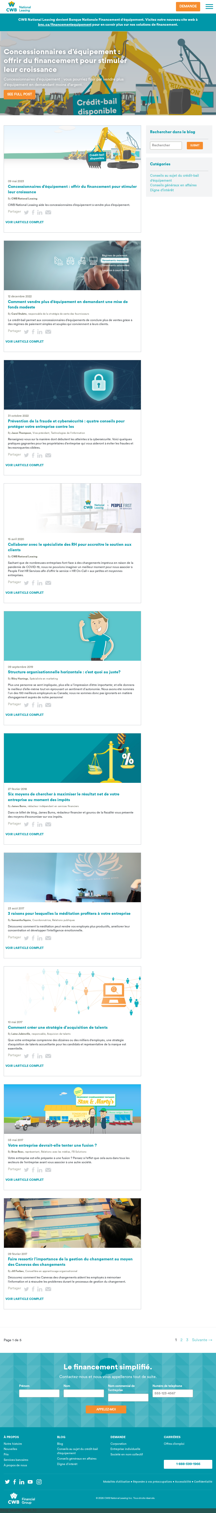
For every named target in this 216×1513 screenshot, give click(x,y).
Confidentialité (203, 1481)
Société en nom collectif (126, 1454)
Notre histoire (13, 1443)
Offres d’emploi (174, 1443)
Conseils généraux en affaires (173, 185)
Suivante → (202, 1340)
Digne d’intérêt (162, 190)
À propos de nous (15, 1465)
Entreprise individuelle (125, 1448)
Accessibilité (183, 1481)
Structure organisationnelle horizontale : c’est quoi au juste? (64, 672)
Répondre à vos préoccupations (152, 1481)
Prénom (24, 1385)
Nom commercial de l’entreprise (121, 1388)
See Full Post (19, 94)
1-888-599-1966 (188, 1464)
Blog (60, 1443)
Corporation (118, 1443)
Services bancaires (16, 1459)
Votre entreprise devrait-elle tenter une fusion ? (52, 1145)
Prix (6, 1454)
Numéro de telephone (167, 1385)
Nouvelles (10, 1448)
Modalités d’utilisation (116, 1481)
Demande (188, 6)
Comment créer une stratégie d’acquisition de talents (58, 1028)
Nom (67, 1385)
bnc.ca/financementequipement (64, 24)
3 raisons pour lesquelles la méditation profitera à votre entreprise (69, 914)
